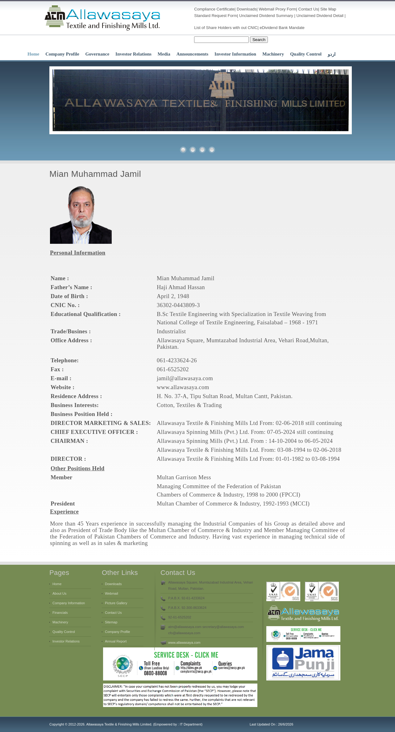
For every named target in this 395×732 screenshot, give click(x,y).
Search (258, 39)
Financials (60, 612)
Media (164, 54)
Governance (97, 54)
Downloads (246, 9)
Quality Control (306, 54)
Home (33, 54)
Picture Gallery (116, 603)
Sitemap (111, 622)
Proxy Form (285, 9)
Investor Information (235, 54)
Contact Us (308, 9)
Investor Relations (133, 54)
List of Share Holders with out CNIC (225, 27)
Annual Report (116, 641)
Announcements (192, 54)
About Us (59, 593)
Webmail (266, 9)
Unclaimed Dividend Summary (266, 15)
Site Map (328, 9)
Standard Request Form (215, 15)
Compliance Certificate (214, 9)
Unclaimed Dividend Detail (320, 15)
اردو (331, 54)
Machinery (273, 54)
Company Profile (62, 54)
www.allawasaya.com (183, 387)
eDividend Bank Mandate (282, 27)
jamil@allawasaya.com (185, 378)
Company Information (68, 603)
